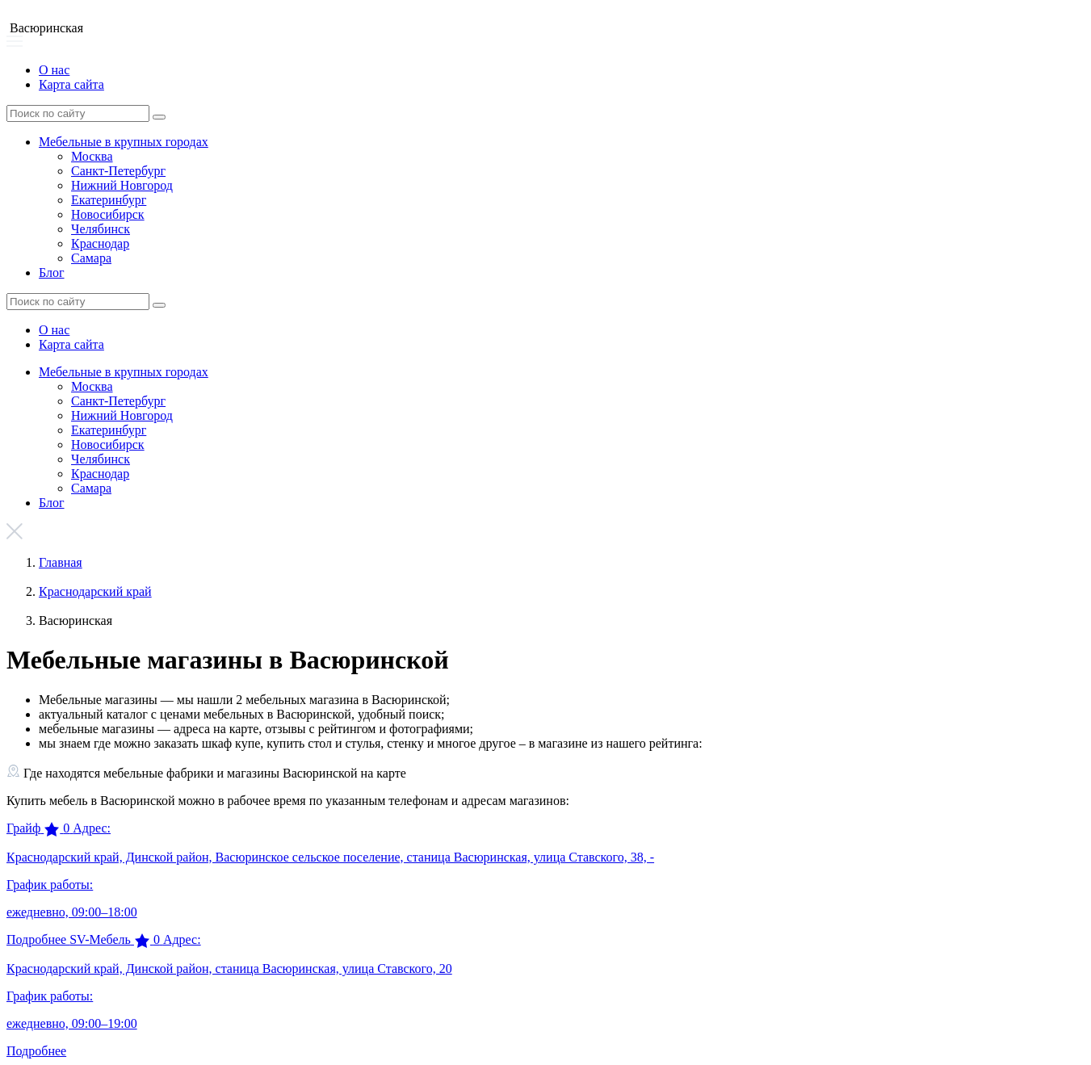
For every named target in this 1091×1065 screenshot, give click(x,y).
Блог (52, 272)
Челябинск (100, 229)
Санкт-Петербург (118, 171)
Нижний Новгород (122, 185)
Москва (92, 156)
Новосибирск (108, 214)
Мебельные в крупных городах (123, 142)
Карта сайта (71, 84)
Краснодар (100, 243)
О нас (54, 70)
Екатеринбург (108, 200)
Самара (91, 258)
